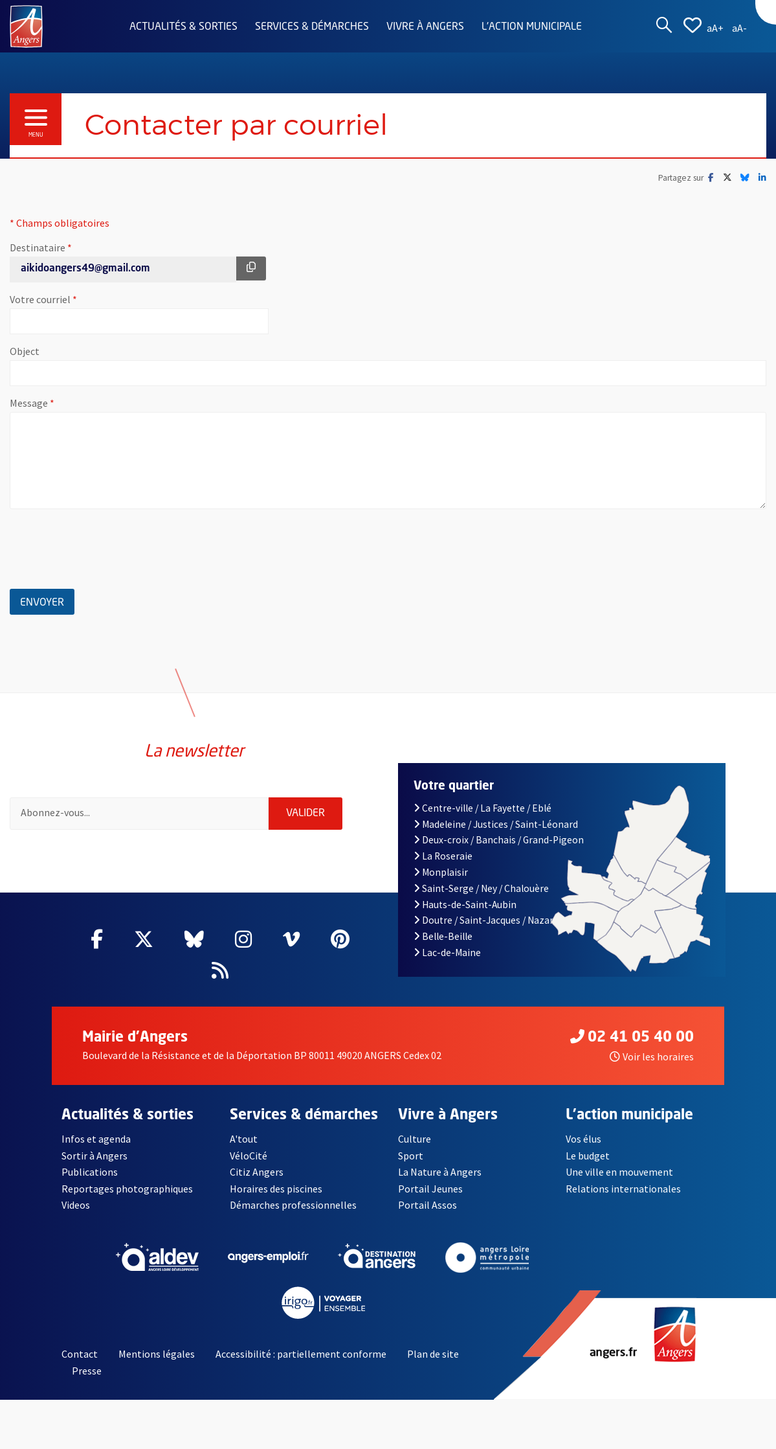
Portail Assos (427, 1204)
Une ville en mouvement (619, 1171)
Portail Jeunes (430, 1188)
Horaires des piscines (276, 1188)
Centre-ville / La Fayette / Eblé (483, 808)
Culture (414, 1138)
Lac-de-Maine (448, 952)
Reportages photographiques (127, 1188)
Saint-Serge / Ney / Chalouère (481, 888)
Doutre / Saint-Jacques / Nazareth (491, 920)
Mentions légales (156, 1353)
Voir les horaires (652, 1056)
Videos (75, 1204)
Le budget (588, 1155)
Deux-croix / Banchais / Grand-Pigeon (499, 840)
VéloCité (248, 1155)
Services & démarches (312, 27)
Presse (87, 1370)
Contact (79, 1353)
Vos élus (583, 1138)
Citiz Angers (256, 1171)
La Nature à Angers (440, 1171)
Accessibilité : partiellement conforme (301, 1353)
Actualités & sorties (183, 27)
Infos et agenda (96, 1138)
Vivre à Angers (425, 27)
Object (24, 351)
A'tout (244, 1138)
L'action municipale (532, 27)
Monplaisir (441, 872)
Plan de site (433, 1353)
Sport (410, 1155)
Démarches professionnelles (293, 1204)
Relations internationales (623, 1188)
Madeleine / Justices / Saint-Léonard (496, 824)
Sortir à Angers (94, 1155)
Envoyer (47, 600)
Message (72, 402)
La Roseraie (443, 856)
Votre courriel (83, 299)
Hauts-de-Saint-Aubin (465, 904)
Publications (89, 1171)
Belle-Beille (443, 936)
